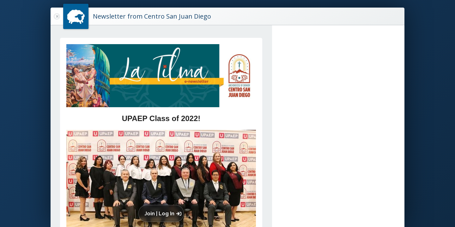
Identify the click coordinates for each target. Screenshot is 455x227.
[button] (163, 213)
